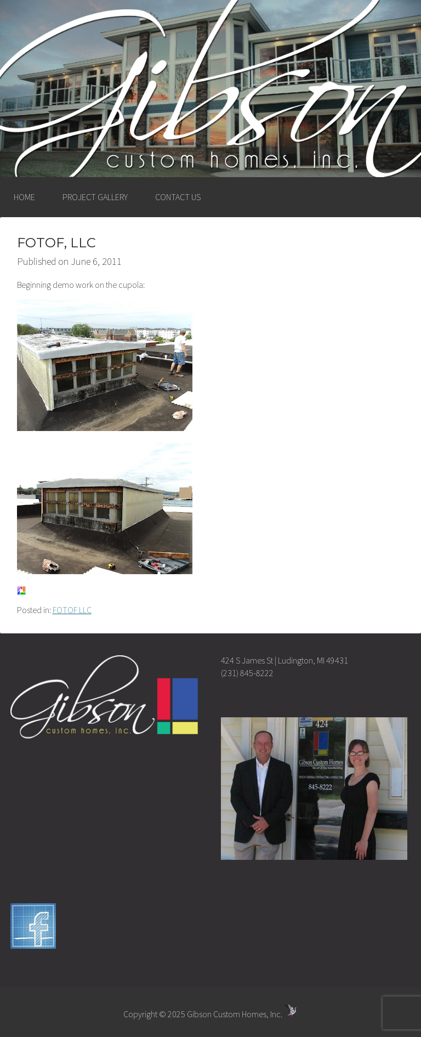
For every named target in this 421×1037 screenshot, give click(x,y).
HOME (24, 196)
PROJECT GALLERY (95, 196)
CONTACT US (178, 196)
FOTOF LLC (72, 609)
